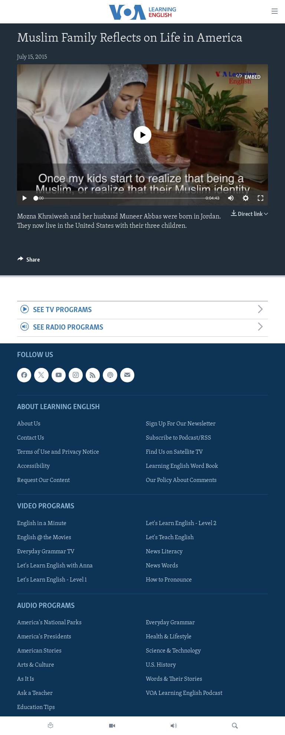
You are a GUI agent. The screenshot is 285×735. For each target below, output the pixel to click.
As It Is (25, 680)
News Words (162, 566)
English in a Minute (41, 524)
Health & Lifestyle (168, 637)
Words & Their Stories (174, 680)
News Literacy (164, 552)
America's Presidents (44, 637)
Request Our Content (43, 481)
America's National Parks (49, 623)
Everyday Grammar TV (46, 552)
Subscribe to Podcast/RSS (178, 438)
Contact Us (30, 438)
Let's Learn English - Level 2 (181, 524)
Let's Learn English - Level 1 (52, 580)
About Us (28, 424)
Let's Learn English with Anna (55, 566)
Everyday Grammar (170, 623)
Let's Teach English (170, 538)
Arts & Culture (35, 665)
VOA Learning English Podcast (184, 694)
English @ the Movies (44, 538)
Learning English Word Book (182, 466)
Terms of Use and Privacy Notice (58, 452)
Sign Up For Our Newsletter (181, 424)
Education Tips (36, 708)
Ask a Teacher (35, 694)
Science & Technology (173, 651)
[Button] (28, 262)
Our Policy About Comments (181, 481)
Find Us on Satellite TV (174, 452)
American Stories (39, 651)
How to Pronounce (169, 580)
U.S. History (161, 665)
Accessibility (33, 466)
